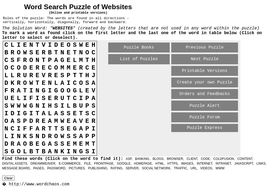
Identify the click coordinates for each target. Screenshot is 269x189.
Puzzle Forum (204, 117)
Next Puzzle (205, 59)
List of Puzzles (139, 59)
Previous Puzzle (205, 47)
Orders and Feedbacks (204, 94)
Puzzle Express (204, 127)
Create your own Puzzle (204, 82)
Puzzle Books (139, 47)
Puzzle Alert (204, 105)
